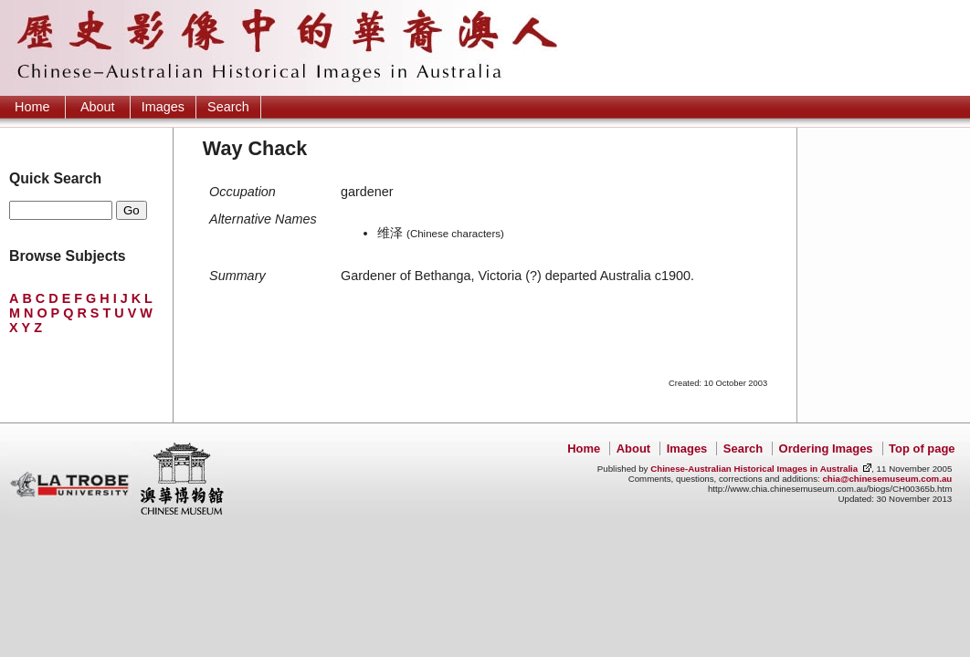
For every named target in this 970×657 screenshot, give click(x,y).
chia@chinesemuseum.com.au (887, 479)
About (97, 106)
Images (163, 106)
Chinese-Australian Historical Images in (754, 469)
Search (228, 106)
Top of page (921, 448)
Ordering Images (826, 448)
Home (32, 106)
